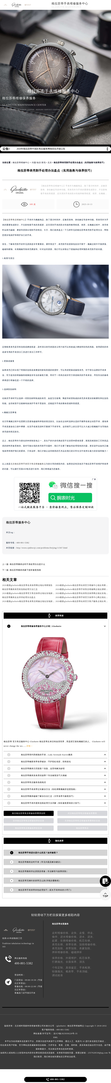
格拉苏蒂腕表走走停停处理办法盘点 (19, 597)
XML (55, 1037)
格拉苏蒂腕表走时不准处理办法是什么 (27, 564)
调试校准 (57, 974)
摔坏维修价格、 (61, 951)
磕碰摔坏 (76, 951)
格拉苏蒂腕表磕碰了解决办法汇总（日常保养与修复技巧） (48, 795)
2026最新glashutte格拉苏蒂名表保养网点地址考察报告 (27, 585)
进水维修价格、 (69, 936)
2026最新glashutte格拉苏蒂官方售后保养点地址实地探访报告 (30, 593)
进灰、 (91, 936)
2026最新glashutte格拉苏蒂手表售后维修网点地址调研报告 (82, 589)
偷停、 (56, 936)
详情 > (29, 745)
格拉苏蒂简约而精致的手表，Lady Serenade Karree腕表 (47, 754)
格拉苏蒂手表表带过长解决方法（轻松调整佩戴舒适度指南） (49, 788)
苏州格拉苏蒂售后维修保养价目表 (28, 820)
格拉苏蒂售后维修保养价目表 (28, 827)
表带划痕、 (72, 947)
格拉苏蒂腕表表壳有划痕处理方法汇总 (20, 589)
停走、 (91, 932)
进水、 (83, 936)
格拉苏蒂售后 (82, 827)
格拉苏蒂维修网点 (75, 1025)
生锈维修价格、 (69, 940)
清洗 (82, 961)
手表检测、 (86, 967)
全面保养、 (72, 961)
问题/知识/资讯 (39, 162)
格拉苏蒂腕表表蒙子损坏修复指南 (25, 570)
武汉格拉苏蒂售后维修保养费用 (82, 813)
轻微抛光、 (59, 970)
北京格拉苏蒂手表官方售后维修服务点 (28, 464)
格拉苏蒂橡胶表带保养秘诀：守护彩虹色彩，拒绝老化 (46, 761)
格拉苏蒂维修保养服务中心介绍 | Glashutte (41, 626)
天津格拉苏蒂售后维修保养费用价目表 (82, 820)
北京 (50, 162)
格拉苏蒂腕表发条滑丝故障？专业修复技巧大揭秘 (44, 775)
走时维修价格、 (61, 932)
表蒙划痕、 (86, 947)
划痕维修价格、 (88, 943)
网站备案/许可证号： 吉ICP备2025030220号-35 (55, 1033)
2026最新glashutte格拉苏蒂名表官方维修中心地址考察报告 (82, 585)
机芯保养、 (86, 957)
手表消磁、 (83, 970)
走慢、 (83, 932)
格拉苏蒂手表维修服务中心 (70, 3)
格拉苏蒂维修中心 (21, 162)
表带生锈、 (72, 943)
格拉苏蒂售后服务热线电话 (33, 782)
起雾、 (56, 940)
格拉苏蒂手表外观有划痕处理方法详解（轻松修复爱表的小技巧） (51, 802)
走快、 (75, 932)
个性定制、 (59, 967)
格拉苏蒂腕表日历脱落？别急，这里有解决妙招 (43, 768)
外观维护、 (72, 957)
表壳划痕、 (59, 947)
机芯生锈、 (86, 940)
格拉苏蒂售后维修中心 (14, 220)
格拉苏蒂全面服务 (60, 923)
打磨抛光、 (59, 961)
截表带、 (71, 970)
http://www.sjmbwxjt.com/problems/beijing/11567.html (42, 548)
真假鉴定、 (72, 967)
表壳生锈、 (59, 943)
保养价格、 (59, 957)
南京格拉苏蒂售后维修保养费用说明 (28, 813)
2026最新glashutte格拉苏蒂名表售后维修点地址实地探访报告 (30, 601)
